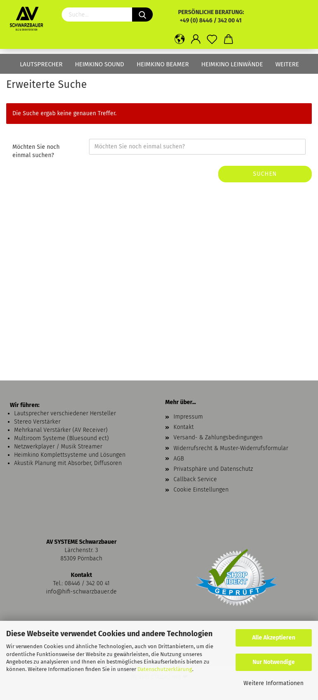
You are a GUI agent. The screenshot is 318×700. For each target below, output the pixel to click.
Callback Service (195, 479)
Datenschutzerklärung (164, 669)
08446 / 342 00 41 (87, 583)
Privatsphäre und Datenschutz (213, 468)
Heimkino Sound (99, 64)
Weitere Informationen (273, 683)
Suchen (265, 173)
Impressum (188, 416)
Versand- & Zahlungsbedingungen (218, 437)
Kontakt (183, 427)
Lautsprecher (41, 64)
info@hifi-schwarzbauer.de (81, 591)
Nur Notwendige (274, 662)
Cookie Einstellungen (201, 489)
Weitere (287, 64)
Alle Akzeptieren (273, 637)
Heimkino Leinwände (232, 64)
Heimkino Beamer (163, 64)
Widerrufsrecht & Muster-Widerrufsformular (230, 448)
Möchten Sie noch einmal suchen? (36, 151)
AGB (178, 458)
